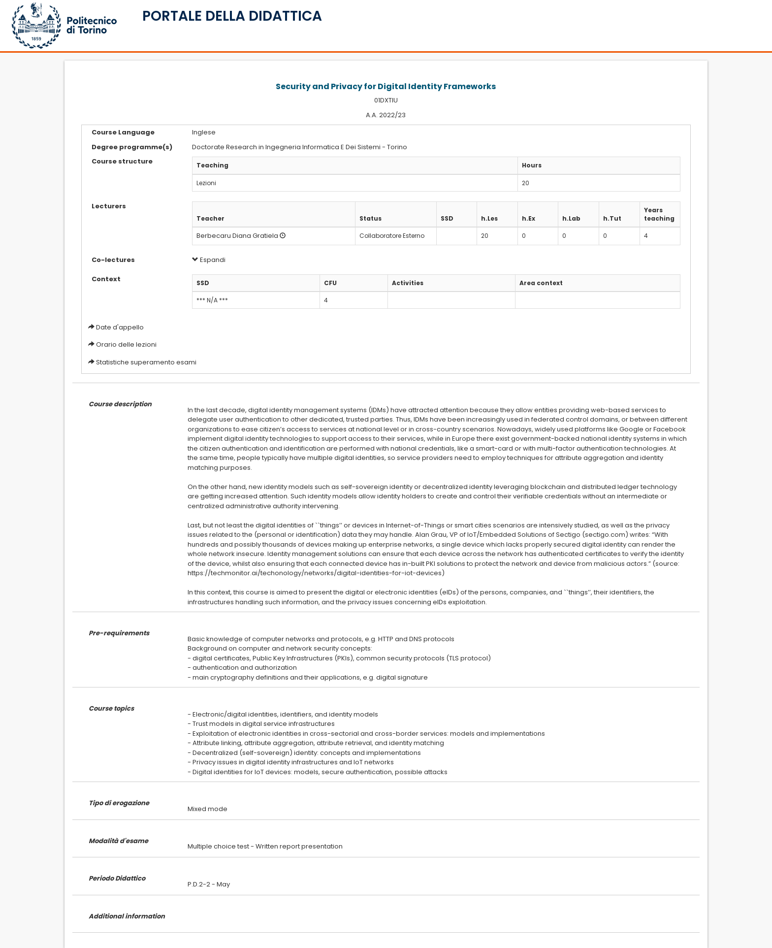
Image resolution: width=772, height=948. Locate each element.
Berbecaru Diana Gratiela (237, 235)
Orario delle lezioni (126, 344)
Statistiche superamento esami (146, 362)
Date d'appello (120, 327)
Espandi (208, 259)
